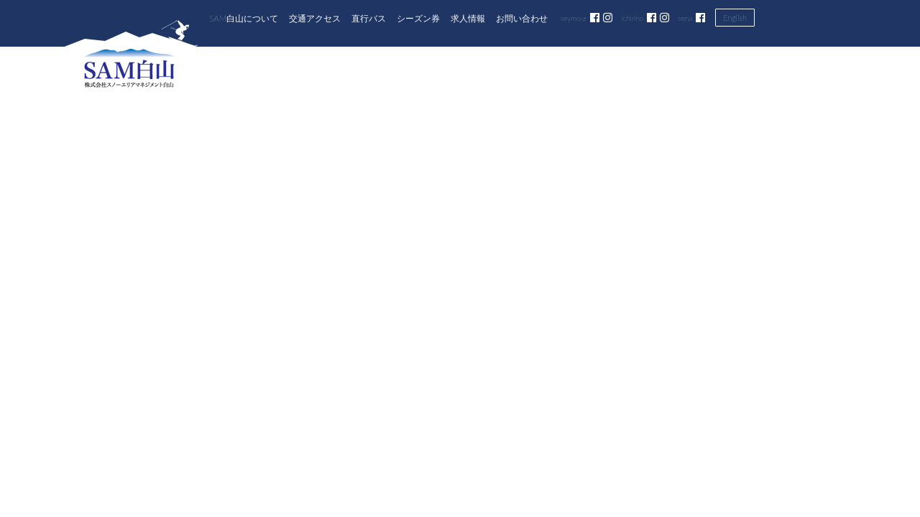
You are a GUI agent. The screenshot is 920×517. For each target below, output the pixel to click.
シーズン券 (418, 18)
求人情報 (468, 18)
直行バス (368, 18)
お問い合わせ (522, 18)
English (735, 17)
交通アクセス (315, 18)
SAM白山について (243, 18)
